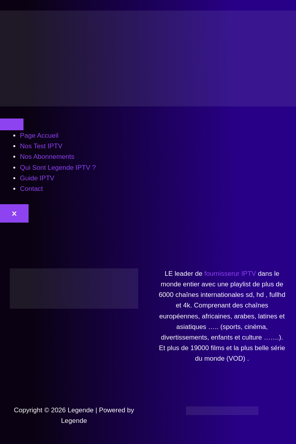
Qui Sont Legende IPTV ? (58, 167)
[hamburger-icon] (11, 124)
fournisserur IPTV (230, 273)
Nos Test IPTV (41, 146)
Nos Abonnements (47, 156)
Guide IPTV (37, 178)
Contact (31, 188)
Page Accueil (39, 135)
